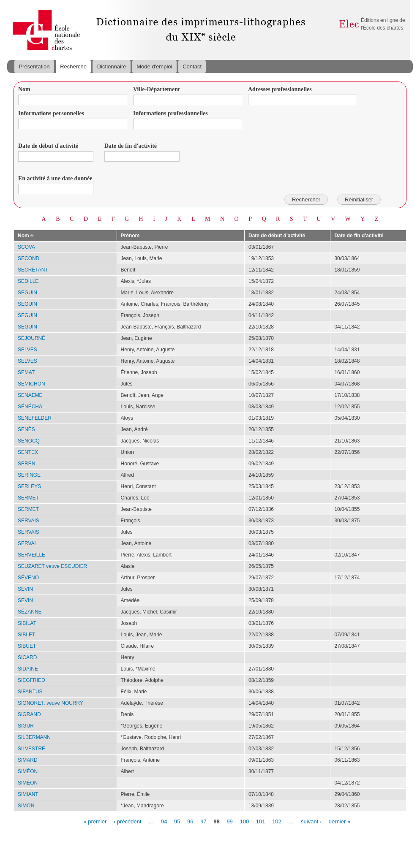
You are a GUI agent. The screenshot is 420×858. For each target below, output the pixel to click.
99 (229, 821)
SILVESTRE (31, 749)
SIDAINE (28, 669)
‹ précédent (128, 821)
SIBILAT (27, 623)
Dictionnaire (111, 66)
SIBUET (27, 646)
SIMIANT (28, 794)
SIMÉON (28, 771)
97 (203, 821)
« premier (94, 821)
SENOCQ (29, 441)
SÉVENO (28, 578)
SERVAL (27, 543)
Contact (192, 66)
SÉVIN (25, 589)
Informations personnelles (51, 113)
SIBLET (26, 635)
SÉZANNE (30, 612)
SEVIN (25, 600)
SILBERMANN (34, 737)
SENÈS (26, 429)
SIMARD (28, 760)
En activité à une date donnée (55, 178)
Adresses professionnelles (280, 89)
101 (260, 821)
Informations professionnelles (170, 113)
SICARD (27, 657)
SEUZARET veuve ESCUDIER (52, 566)
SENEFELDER (35, 418)
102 (276, 821)
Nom (24, 89)
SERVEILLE (31, 555)
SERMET (28, 498)
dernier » (339, 821)
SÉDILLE (28, 281)
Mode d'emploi (154, 66)
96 (190, 821)
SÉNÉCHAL (31, 407)
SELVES (27, 350)
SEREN (26, 464)
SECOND (28, 258)
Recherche (73, 66)
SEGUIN (27, 293)
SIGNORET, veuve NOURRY (50, 703)
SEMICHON (31, 384)
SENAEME (30, 395)
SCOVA (26, 247)
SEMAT (26, 372)
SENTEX (28, 452)
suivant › (311, 821)
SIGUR (26, 726)
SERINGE (29, 475)
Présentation (34, 66)
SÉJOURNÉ (31, 338)
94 (164, 821)
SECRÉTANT (33, 270)
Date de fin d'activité (130, 146)
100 (244, 821)
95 (177, 821)
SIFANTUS (30, 692)
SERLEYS (29, 486)
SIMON (26, 806)
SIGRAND (29, 714)
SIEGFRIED (31, 680)
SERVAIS (28, 521)
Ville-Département (156, 89)
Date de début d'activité (48, 146)
